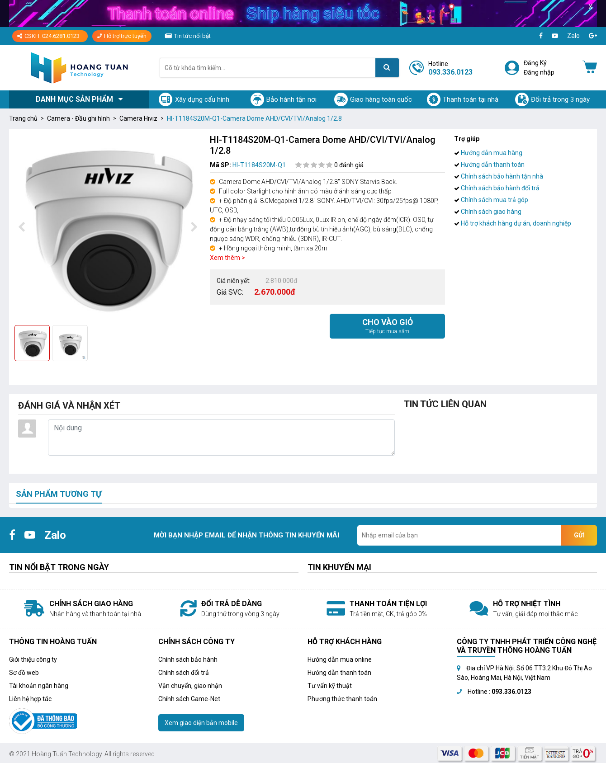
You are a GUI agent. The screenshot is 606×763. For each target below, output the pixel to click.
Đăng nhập (539, 72)
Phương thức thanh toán (342, 698)
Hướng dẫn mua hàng (488, 152)
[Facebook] (541, 36)
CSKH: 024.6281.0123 (48, 36)
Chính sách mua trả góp (491, 199)
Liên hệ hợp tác (30, 698)
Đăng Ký (535, 62)
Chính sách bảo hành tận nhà (498, 176)
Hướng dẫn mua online (340, 659)
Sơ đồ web (24, 672)
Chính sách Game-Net (189, 698)
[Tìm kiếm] (387, 67)
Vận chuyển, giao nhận (190, 685)
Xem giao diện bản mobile (201, 722)
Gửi (579, 535)
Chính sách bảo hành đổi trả (497, 188)
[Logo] (79, 68)
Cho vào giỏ (387, 326)
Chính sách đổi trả (183, 672)
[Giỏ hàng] (589, 68)
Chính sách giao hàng (487, 211)
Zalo (573, 35)
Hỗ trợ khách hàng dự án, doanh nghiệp (512, 223)
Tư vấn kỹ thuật (330, 685)
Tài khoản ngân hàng (38, 685)
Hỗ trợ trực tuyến (122, 36)
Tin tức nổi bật (192, 36)
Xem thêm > (227, 257)
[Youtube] (555, 36)
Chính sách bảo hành (188, 659)
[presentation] (21, 227)
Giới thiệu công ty (33, 659)
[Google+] (593, 36)
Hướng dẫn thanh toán (489, 164)
